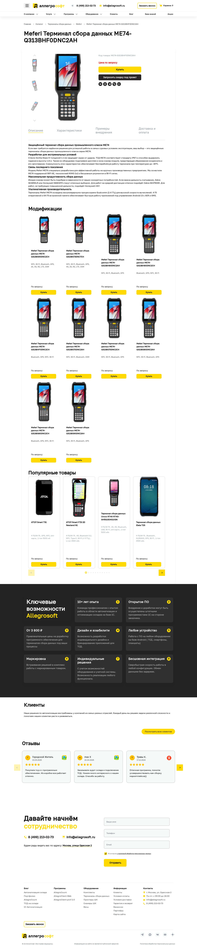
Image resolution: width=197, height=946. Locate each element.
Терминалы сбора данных (96, 896)
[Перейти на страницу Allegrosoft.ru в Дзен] (172, 934)
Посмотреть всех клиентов (158, 731)
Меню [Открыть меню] (27, 5)
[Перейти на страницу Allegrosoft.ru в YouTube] (165, 934)
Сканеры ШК (90, 903)
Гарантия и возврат (123, 903)
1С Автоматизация (33, 907)
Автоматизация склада (35, 892)
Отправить (115, 862)
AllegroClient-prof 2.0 (64, 899)
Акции (170, 14)
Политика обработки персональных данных (157, 944)
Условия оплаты (121, 896)
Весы (86, 907)
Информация (120, 888)
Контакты (148, 888)
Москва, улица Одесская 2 (77, 845)
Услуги (49, 14)
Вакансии (118, 907)
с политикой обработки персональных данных (134, 854)
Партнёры (118, 910)
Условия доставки (122, 899)
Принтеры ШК (91, 899)
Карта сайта (119, 914)
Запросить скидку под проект (120, 77)
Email (109, 844)
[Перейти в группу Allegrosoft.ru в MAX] (150, 934)
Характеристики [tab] (69, 130)
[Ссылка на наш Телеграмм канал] (72, 5)
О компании (29, 14)
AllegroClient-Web (62, 896)
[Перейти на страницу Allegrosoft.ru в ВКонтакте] (157, 934)
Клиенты (114, 14)
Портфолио (29, 896)
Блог (131, 14)
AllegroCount (30, 899)
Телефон (110, 833)
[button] (34, 56)
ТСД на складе (31, 903)
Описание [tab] (35, 130)
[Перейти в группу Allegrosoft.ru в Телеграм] (142, 934)
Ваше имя (111, 821)
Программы (69, 14)
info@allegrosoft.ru (114, 5)
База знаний (150, 14)
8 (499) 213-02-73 (86, 5)
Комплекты (89, 892)
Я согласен (129, 854)
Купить (120, 69)
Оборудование (92, 14)
